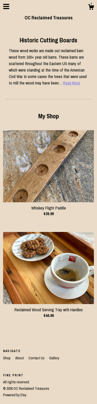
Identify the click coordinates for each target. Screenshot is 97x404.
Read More (71, 83)
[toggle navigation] (6, 6)
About (20, 358)
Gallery (54, 358)
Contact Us (36, 358)
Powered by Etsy (14, 395)
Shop (7, 358)
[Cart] (91, 8)
